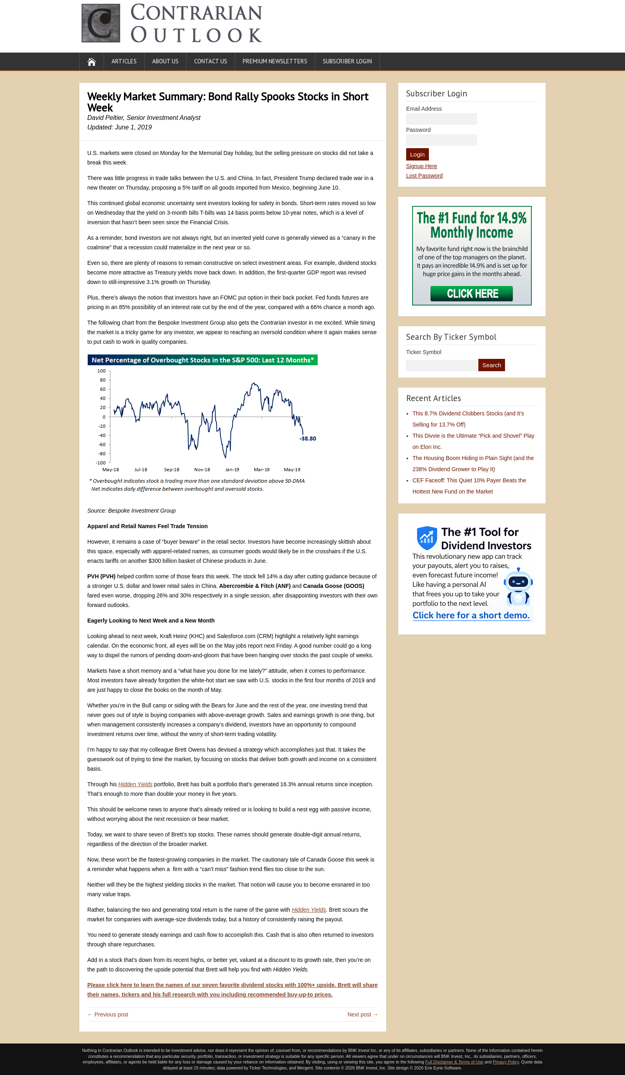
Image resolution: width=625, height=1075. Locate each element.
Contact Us (210, 61)
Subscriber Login (347, 61)
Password (418, 130)
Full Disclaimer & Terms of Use (454, 1061)
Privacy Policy (506, 1061)
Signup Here (421, 166)
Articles (124, 61)
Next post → (363, 1014)
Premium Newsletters (275, 61)
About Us (165, 61)
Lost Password (424, 175)
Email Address (424, 109)
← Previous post (107, 1014)
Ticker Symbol (423, 352)
